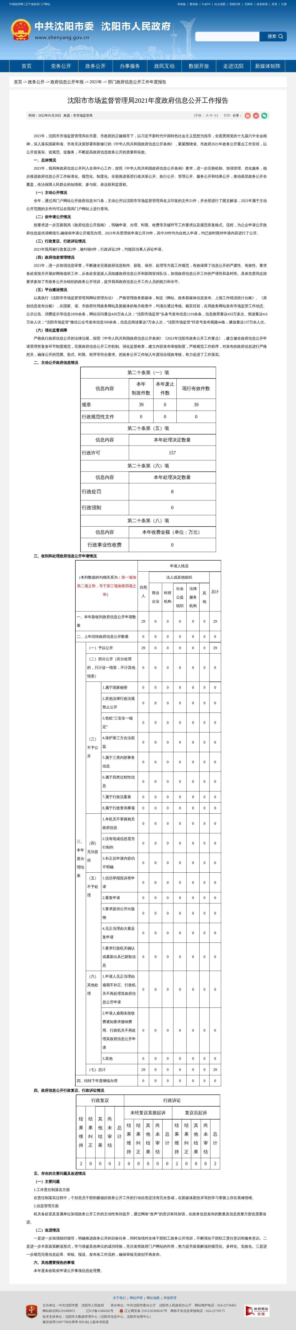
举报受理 (169, 1298)
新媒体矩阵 (268, 66)
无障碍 (248, 4)
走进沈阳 (233, 66)
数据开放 (199, 66)
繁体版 (194, 4)
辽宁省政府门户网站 (37, 4)
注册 (284, 4)
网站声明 (136, 1298)
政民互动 (164, 66)
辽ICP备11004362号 (100, 1311)
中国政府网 (16, 4)
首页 (27, 66)
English (206, 4)
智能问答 (234, 4)
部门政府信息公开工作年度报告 (137, 82)
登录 (274, 4)
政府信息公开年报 (67, 82)
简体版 (181, 4)
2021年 (95, 82)
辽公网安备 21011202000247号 (143, 1311)
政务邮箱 (262, 4)
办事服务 (130, 66)
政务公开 (95, 66)
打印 (227, 115)
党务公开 (61, 66)
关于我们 (119, 1298)
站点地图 (219, 4)
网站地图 (153, 1298)
